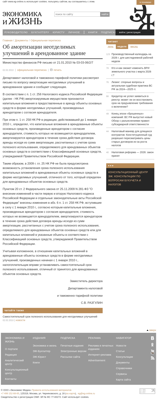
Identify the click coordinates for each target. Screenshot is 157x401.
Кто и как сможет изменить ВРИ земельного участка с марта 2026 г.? (131, 72)
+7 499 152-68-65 (10, 393)
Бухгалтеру (40, 32)
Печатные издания (71, 345)
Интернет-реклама (99, 354)
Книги (93, 32)
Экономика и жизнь (45, 345)
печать (56, 70)
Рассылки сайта (70, 356)
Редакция (11, 354)
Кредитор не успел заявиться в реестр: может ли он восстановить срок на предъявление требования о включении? (132, 101)
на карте (70, 393)
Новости (121, 345)
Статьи (120, 351)
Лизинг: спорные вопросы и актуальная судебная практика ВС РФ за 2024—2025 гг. (132, 86)
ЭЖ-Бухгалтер (41, 351)
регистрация (133, 32)
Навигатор (124, 338)
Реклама (94, 338)
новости (20, 320)
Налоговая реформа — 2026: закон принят (133, 154)
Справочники (124, 368)
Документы (123, 362)
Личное (74, 32)
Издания (39, 338)
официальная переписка (32, 70)
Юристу (59, 32)
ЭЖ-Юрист (39, 356)
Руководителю (16, 32)
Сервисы (121, 374)
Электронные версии (73, 351)
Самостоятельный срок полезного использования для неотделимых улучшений (50, 316)
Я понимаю (145, 2)
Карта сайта (123, 379)
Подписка (109, 32)
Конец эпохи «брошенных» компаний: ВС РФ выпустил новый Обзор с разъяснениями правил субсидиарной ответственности (132, 119)
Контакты (10, 378)
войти (122, 32)
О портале (11, 349)
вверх (151, 330)
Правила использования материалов (51, 390)
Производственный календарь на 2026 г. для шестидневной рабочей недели (132, 58)
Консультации (124, 356)
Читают (113, 41)
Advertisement (96, 360)
